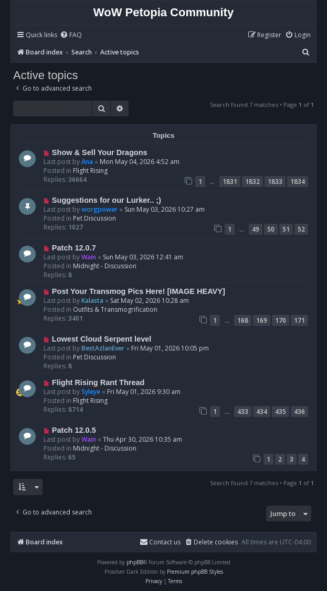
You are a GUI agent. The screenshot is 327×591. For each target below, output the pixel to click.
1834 (297, 181)
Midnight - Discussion (104, 265)
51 (286, 229)
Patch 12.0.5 (74, 430)
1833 (275, 181)
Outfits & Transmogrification (115, 309)
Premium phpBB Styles (195, 571)
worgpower (99, 209)
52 (301, 229)
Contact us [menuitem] (160, 542)
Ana (87, 161)
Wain (88, 257)
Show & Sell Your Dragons (99, 152)
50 (271, 229)
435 (280, 411)
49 (255, 229)
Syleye (90, 391)
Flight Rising (90, 170)
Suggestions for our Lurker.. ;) (106, 200)
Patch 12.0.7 (74, 248)
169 (261, 320)
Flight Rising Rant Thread (98, 382)
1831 (230, 181)
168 (242, 320)
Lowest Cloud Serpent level (102, 339)
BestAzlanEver (102, 348)
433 (242, 411)
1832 (252, 181)
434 (261, 411)
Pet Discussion (94, 218)
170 (280, 320)
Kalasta (92, 300)
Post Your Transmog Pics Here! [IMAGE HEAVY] (138, 291)
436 (299, 411)
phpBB (134, 562)
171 (299, 320)
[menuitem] (71, 35)
